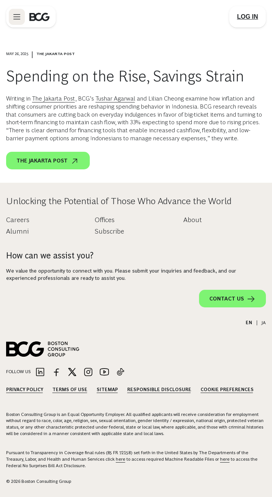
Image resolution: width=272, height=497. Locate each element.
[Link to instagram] (88, 372)
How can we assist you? (50, 255)
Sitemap (107, 389)
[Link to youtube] (104, 372)
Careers (17, 220)
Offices (105, 220)
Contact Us (232, 299)
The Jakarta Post (53, 98)
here (120, 459)
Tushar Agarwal (115, 98)
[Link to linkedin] (40, 372)
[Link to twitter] (72, 372)
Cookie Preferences (227, 389)
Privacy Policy (24, 389)
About (192, 220)
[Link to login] (247, 17)
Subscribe (109, 231)
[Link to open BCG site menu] (16, 17)
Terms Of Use (69, 389)
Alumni (17, 231)
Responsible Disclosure (159, 389)
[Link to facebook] (56, 372)
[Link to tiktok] (120, 372)
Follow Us (18, 371)
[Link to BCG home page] (39, 16)
